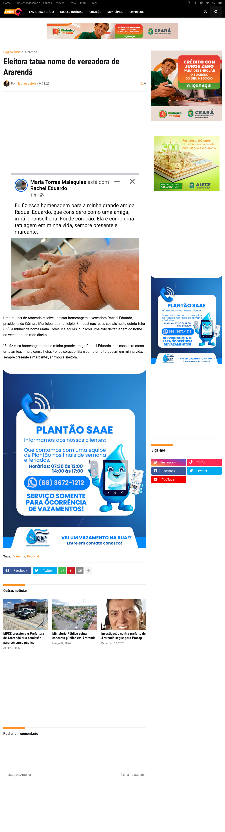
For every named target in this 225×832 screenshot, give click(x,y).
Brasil (94, 3)
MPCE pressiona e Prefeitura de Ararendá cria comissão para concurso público (23, 638)
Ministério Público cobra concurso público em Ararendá (74, 635)
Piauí (83, 3)
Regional (33, 556)
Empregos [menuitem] (136, 12)
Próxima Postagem (131, 774)
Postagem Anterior (18, 774)
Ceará (72, 3)
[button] (205, 12)
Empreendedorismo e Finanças (33, 3)
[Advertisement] (70, 126)
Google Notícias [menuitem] (71, 12)
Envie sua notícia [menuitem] (41, 12)
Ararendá (30, 52)
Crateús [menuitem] (95, 12)
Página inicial (12, 52)
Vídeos (60, 3)
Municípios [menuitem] (115, 12)
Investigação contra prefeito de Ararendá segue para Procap (123, 635)
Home (7, 3)
